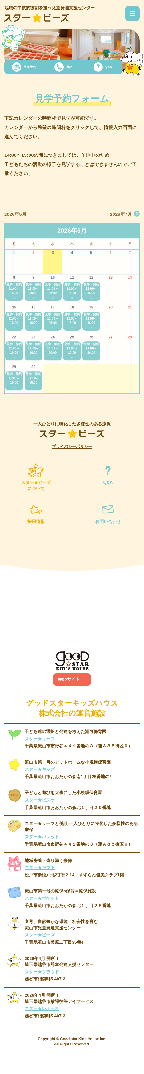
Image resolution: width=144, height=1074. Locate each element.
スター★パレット (42, 836)
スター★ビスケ (40, 800)
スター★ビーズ (40, 934)
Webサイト (69, 679)
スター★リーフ (40, 738)
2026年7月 (121, 221)
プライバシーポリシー (72, 446)
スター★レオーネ (42, 1008)
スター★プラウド (42, 971)
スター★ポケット (42, 898)
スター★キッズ (40, 769)
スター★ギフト (40, 867)
